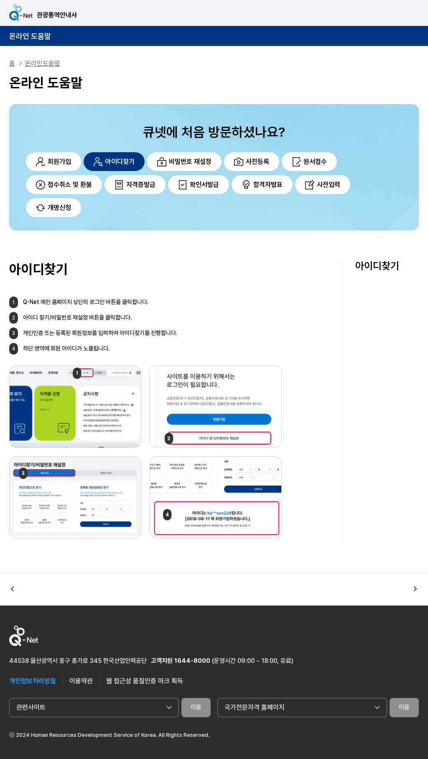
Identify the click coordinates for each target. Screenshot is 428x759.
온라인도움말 (42, 63)
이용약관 (81, 681)
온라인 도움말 (30, 36)
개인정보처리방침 (32, 681)
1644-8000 (192, 660)
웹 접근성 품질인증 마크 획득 (144, 681)
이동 (196, 707)
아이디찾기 (377, 266)
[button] (415, 589)
